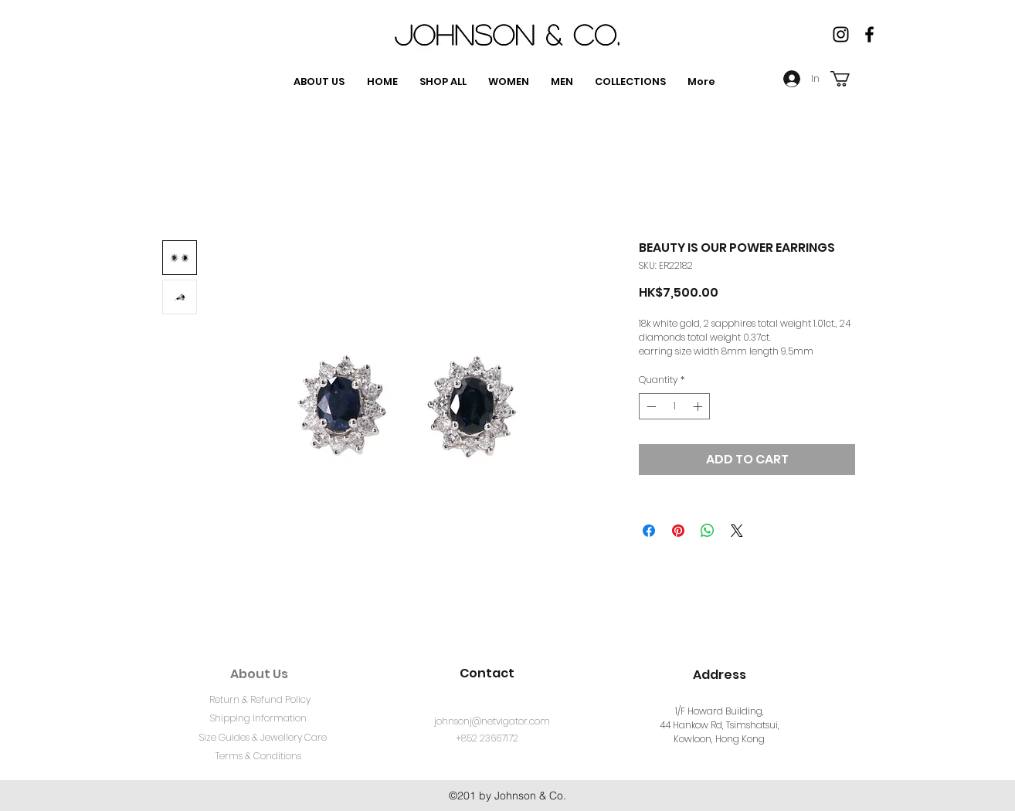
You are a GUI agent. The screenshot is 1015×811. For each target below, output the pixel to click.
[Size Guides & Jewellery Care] (262, 738)
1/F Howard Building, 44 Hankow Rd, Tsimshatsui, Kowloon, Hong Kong (719, 724)
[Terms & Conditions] (258, 756)
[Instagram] (840, 34)
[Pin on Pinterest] (678, 530)
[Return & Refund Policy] (259, 700)
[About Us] (259, 674)
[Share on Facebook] (649, 530)
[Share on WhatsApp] (707, 530)
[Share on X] (737, 530)
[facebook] (869, 34)
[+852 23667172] (487, 739)
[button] (849, 79)
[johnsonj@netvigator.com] (492, 722)
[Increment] (699, 406)
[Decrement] (649, 406)
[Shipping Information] (258, 719)
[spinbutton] (674, 406)
